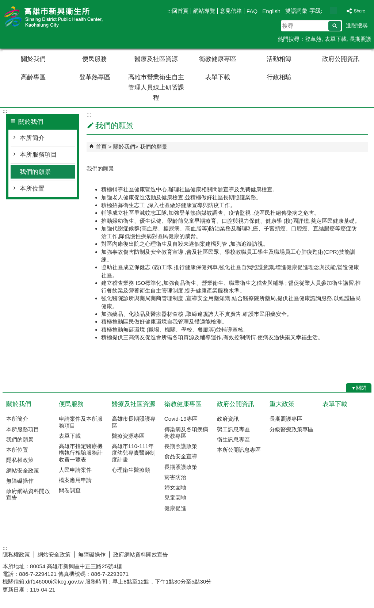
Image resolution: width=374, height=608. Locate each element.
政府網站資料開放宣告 (28, 494)
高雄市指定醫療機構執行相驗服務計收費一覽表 (81, 452)
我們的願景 (35, 171)
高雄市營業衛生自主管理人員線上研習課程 (156, 87)
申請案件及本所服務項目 (81, 422)
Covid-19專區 (181, 419)
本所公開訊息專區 (239, 450)
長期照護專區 (286, 419)
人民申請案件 (75, 470)
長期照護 (360, 39)
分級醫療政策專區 (291, 429)
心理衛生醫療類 (131, 470)
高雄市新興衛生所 (64, 17)
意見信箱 (231, 11)
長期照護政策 (180, 446)
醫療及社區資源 (156, 59)
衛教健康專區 (217, 59)
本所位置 (32, 188)
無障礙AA (345, 553)
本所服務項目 (38, 154)
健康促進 (175, 508)
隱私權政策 (20, 460)
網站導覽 (204, 11)
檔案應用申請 (75, 480)
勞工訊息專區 (233, 429)
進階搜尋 (357, 25)
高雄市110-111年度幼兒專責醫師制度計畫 (134, 452)
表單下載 (336, 39)
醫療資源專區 (128, 436)
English (271, 11)
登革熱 (313, 39)
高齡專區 (33, 77)
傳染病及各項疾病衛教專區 (186, 432)
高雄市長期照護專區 (134, 422)
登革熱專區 (94, 77)
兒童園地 (175, 497)
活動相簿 (279, 59)
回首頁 (180, 11)
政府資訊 (228, 419)
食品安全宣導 (180, 456)
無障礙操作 (20, 481)
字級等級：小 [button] (326, 11)
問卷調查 (70, 490)
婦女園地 (175, 487)
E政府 (309, 553)
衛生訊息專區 (233, 439)
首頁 (101, 147)
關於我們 (33, 59)
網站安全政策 (22, 470)
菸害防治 (175, 477)
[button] (334, 26)
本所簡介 (32, 137)
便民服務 (94, 59)
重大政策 (282, 404)
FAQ (252, 11)
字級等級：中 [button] (333, 10)
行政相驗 (279, 77)
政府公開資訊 (340, 59)
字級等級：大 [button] (341, 11)
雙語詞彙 (296, 11)
